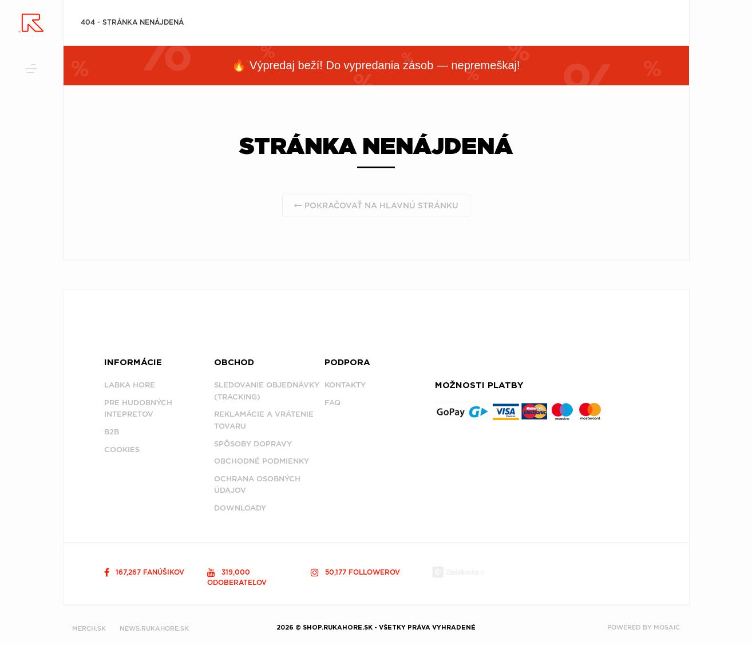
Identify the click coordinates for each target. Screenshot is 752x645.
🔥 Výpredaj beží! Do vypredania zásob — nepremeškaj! (376, 65)
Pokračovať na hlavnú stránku (376, 205)
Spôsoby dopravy (253, 444)
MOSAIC (667, 627)
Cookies (122, 449)
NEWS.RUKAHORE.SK (154, 628)
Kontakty (345, 385)
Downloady (240, 508)
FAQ (332, 402)
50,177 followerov (355, 572)
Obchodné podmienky (261, 461)
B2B (111, 432)
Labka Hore (129, 385)
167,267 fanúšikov (144, 572)
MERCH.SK (89, 628)
